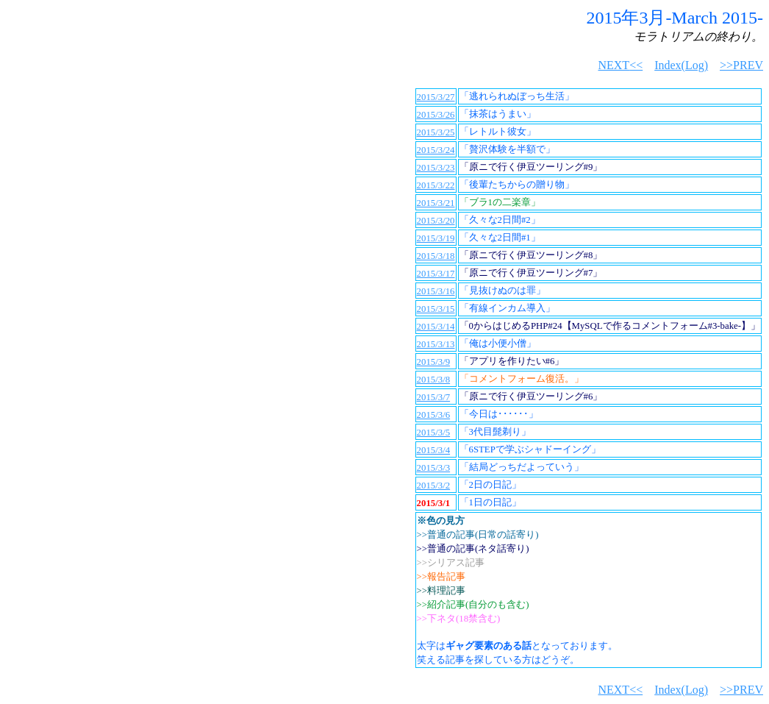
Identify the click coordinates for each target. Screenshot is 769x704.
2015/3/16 (436, 291)
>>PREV (741, 65)
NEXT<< (620, 65)
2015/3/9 (434, 362)
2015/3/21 (436, 203)
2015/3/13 (436, 344)
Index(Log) (681, 65)
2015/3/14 (436, 326)
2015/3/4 (434, 450)
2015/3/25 (436, 132)
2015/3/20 (436, 221)
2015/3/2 (434, 485)
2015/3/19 (436, 238)
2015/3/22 (436, 185)
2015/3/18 (436, 256)
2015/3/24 (436, 150)
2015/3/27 (436, 97)
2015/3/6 (434, 415)
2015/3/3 (434, 468)
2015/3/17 (436, 274)
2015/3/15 (436, 309)
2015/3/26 (436, 115)
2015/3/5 (434, 432)
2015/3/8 (434, 379)
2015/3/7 (434, 397)
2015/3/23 (436, 168)
